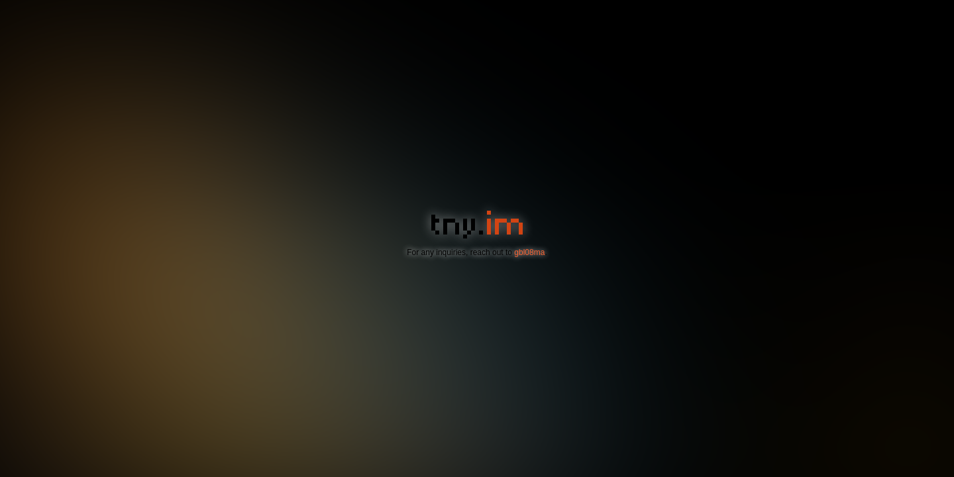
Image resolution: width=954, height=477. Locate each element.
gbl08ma (529, 252)
